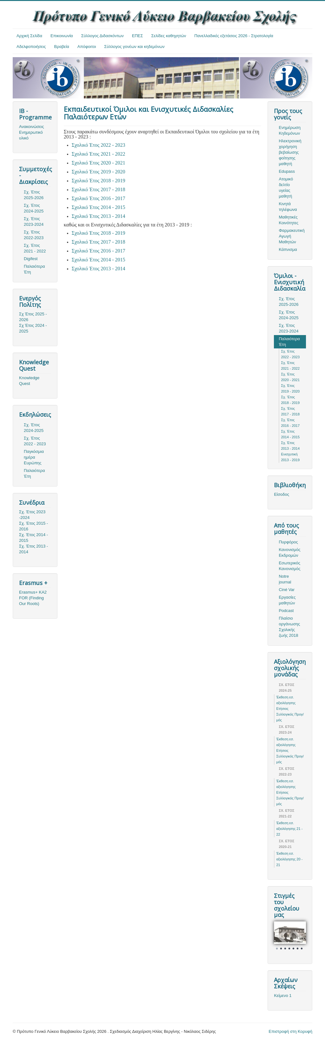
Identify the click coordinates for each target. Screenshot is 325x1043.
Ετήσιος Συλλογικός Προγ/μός (289, 714)
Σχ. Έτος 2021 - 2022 (35, 248)
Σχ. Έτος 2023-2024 (33, 221)
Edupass (287, 171)
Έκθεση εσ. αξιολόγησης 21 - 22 (289, 828)
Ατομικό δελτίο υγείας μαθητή (286, 188)
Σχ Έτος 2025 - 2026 (33, 317)
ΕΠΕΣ (137, 35)
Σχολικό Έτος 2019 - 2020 (98, 171)
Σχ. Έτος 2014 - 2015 (33, 537)
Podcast (286, 610)
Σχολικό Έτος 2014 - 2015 (98, 207)
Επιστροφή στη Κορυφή (291, 1031)
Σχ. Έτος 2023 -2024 (32, 514)
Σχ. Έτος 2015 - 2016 (33, 526)
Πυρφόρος (288, 542)
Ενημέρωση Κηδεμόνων (290, 130)
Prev (282, 937)
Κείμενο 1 (282, 995)
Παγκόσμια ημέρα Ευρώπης (34, 457)
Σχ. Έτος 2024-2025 (33, 208)
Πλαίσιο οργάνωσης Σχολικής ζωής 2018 (289, 627)
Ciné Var (287, 589)
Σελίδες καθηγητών (168, 35)
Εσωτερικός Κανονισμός (289, 566)
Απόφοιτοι (86, 46)
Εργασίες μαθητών (287, 600)
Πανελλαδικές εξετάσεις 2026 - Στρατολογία (233, 35)
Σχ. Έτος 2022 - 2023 (35, 441)
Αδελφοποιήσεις (31, 46)
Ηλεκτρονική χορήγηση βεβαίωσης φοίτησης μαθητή (290, 152)
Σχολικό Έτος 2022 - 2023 (98, 145)
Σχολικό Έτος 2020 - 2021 (98, 162)
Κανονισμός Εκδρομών (289, 552)
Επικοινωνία (61, 35)
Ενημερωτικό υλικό (31, 135)
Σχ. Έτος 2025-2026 (33, 195)
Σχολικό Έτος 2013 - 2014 (98, 216)
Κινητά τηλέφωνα (288, 206)
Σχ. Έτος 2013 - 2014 (33, 549)
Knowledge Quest (29, 380)
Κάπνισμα (288, 249)
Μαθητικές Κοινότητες (288, 220)
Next (298, 937)
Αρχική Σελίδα (29, 35)
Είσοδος (281, 494)
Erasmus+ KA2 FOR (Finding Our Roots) (33, 598)
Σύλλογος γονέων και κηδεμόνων (134, 46)
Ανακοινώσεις (31, 126)
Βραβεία (61, 46)
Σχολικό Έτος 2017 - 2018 (98, 189)
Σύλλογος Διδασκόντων (102, 35)
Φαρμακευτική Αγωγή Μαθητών (291, 236)
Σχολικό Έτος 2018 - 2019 (98, 180)
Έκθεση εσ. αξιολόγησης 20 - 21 (289, 859)
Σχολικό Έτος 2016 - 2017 (98, 198)
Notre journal (285, 579)
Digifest (30, 258)
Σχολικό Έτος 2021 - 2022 (98, 154)
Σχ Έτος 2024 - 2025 (33, 328)
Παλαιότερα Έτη (34, 269)
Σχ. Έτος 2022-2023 (33, 235)
